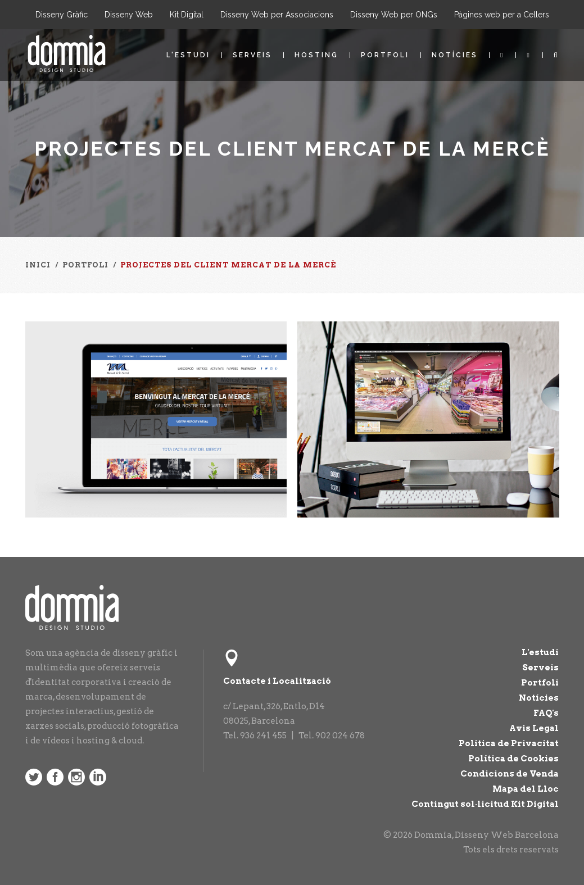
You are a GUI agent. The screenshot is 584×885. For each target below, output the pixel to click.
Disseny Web (129, 14)
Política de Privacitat (509, 743)
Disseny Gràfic (61, 14)
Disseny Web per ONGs (393, 14)
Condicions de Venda (509, 774)
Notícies (455, 55)
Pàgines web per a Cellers (501, 14)
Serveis (252, 55)
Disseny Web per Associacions (276, 14)
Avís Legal (534, 728)
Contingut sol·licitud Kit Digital (485, 804)
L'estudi (188, 55)
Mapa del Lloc (525, 789)
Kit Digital (186, 14)
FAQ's (546, 713)
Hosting (316, 55)
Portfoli (385, 55)
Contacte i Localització (277, 681)
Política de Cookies (513, 758)
